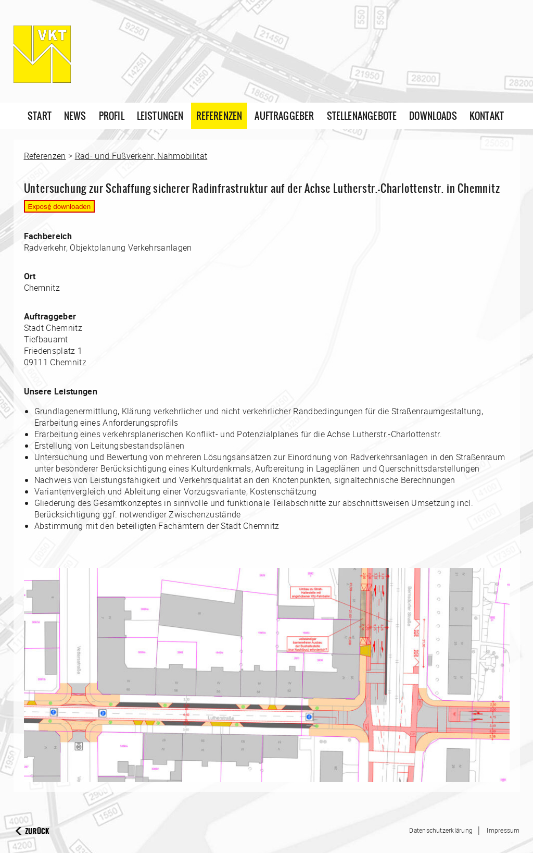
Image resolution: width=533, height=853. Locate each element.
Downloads (433, 116)
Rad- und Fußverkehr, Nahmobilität (141, 156)
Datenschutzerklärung (441, 830)
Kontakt (486, 116)
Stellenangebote (362, 116)
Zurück (37, 831)
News (75, 116)
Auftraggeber (284, 116)
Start (40, 116)
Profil (111, 116)
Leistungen (160, 116)
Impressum (503, 830)
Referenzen (219, 116)
